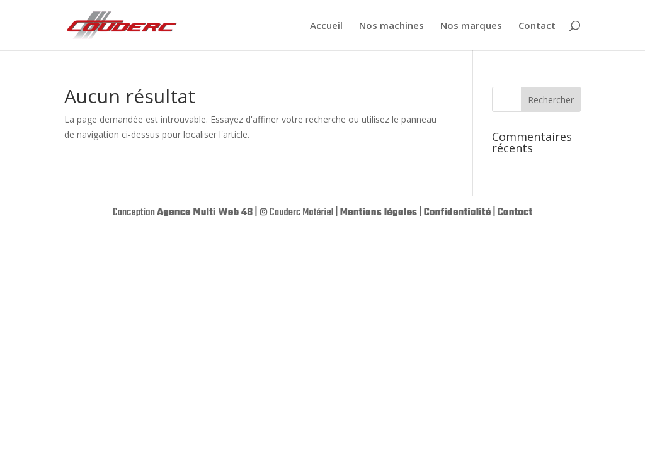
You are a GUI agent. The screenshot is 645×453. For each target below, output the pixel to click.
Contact (537, 26)
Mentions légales (379, 212)
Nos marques (471, 26)
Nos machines (391, 26)
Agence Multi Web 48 (205, 212)
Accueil (326, 26)
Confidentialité (457, 212)
